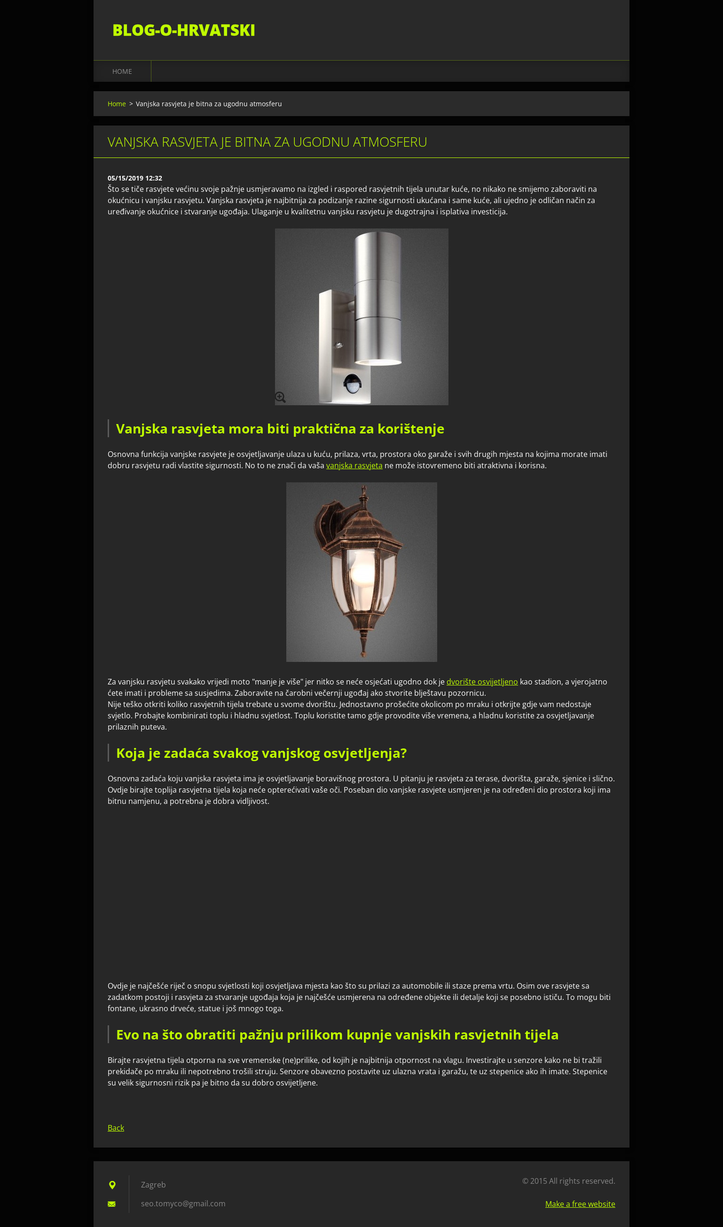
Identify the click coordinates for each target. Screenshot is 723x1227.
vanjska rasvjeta (354, 465)
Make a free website (580, 1204)
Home (122, 71)
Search (605, 27)
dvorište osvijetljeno (482, 681)
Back (116, 1128)
